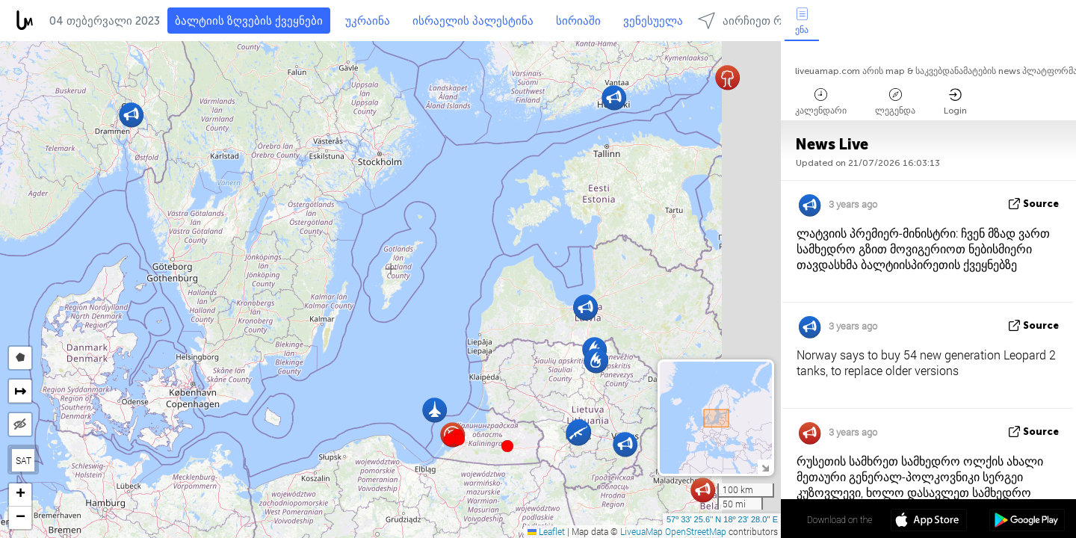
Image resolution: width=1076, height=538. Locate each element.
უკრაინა (367, 21)
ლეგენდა (895, 102)
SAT (23, 460)
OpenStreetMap (695, 531)
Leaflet (546, 531)
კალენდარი (821, 102)
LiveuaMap (641, 531)
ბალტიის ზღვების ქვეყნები (249, 21)
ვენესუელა (653, 21)
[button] (459, 439)
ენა (801, 21)
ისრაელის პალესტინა (473, 21)
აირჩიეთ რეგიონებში (769, 20)
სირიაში (578, 21)
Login (955, 102)
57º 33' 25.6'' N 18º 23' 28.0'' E (722, 519)
